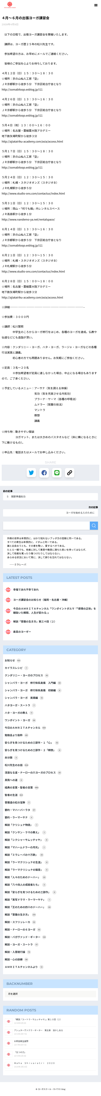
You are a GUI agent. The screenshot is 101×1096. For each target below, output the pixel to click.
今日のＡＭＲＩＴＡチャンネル (25, 728)
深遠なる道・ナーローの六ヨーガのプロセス (33, 773)
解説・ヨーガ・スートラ (22, 945)
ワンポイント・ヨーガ (20, 720)
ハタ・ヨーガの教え (19, 713)
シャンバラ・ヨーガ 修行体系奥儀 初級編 (33, 690)
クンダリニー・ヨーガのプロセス (27, 675)
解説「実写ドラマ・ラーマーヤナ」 (28, 900)
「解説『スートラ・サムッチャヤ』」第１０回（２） (38, 1019)
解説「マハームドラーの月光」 (25, 847)
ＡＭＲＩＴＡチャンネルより (24, 967)
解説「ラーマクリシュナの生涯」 (27, 862)
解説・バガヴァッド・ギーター (25, 937)
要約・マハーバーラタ (20, 810)
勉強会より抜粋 (16, 735)
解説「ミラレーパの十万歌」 (24, 855)
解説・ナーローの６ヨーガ (23, 930)
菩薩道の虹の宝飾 (18, 803)
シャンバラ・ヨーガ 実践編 (24, 698)
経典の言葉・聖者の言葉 (22, 788)
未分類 (11, 758)
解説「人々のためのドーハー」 (25, 877)
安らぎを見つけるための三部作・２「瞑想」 (33, 750)
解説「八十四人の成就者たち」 (25, 885)
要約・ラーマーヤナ (19, 818)
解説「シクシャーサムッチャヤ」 (27, 840)
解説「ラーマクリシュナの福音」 (27, 870)
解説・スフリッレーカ (20, 922)
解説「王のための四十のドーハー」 (28, 907)
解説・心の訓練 (16, 960)
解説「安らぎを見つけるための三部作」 (30, 892)
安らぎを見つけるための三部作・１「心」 (32, 743)
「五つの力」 (20, 1052)
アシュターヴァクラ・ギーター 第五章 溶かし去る (38, 1030)
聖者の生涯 (14, 795)
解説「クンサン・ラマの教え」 (25, 832)
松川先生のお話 (16, 765)
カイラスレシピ (16, 668)
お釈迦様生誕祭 (21, 1041)
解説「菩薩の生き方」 (20, 915)
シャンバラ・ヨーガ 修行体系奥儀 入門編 (33, 683)
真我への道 (14, 780)
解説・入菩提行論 (18, 952)
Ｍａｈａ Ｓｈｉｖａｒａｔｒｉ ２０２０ (34, 1063)
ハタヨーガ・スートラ (20, 705)
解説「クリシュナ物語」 (22, 825)
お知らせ (13, 661)
